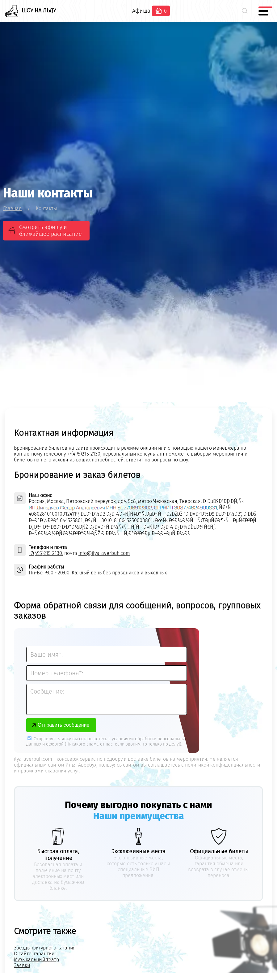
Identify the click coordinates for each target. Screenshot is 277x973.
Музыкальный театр (36, 959)
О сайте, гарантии (34, 954)
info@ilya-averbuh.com (104, 553)
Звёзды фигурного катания (45, 948)
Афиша (141, 10)
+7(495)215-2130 (83, 454)
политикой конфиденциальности (222, 765)
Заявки (22, 965)
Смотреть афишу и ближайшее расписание (50, 230)
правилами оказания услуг (48, 771)
